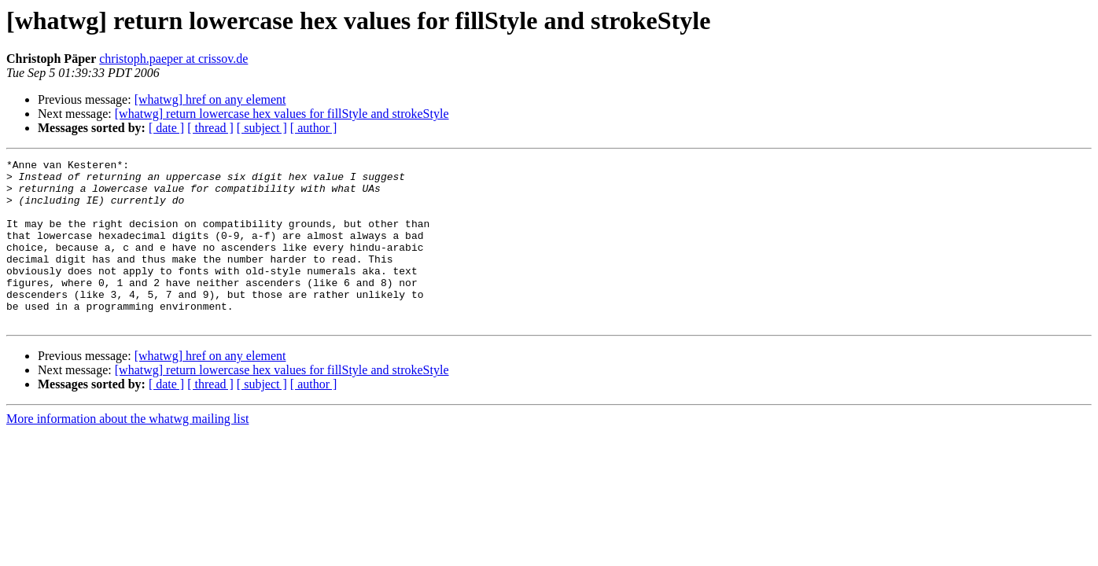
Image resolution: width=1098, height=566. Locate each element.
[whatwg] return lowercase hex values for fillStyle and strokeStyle (282, 113)
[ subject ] (262, 127)
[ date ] (166, 127)
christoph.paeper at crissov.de (173, 58)
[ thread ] (210, 127)
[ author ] (313, 127)
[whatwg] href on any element (210, 99)
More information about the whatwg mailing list (127, 451)
